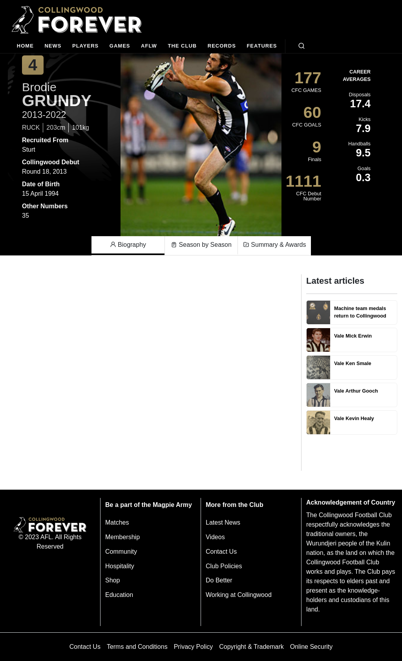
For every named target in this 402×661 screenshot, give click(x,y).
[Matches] (119, 46)
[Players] (85, 46)
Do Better (219, 580)
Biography (128, 245)
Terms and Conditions (137, 646)
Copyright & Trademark (251, 646)
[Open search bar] (301, 46)
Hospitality (119, 566)
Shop (112, 580)
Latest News (223, 522)
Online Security (311, 646)
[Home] (25, 46)
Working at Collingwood (239, 594)
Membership (122, 537)
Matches (117, 522)
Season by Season (201, 245)
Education (119, 594)
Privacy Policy (193, 646)
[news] (53, 46)
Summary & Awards (274, 245)
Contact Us (221, 551)
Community (121, 551)
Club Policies (224, 566)
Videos (215, 537)
